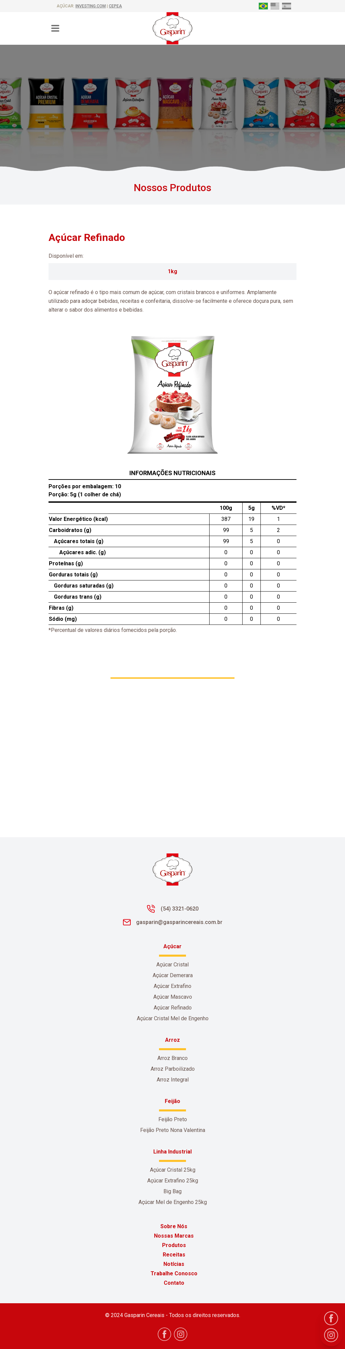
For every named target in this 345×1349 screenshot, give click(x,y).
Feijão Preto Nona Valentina (172, 1130)
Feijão (172, 1101)
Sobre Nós (173, 1226)
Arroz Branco (172, 1058)
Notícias (173, 1264)
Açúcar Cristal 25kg (172, 1170)
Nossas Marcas (174, 1236)
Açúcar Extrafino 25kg (172, 1180)
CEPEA (115, 6)
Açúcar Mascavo (172, 997)
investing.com (90, 6)
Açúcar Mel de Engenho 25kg (172, 1202)
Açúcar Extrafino (172, 986)
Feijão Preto (172, 1119)
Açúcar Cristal (172, 964)
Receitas (174, 1254)
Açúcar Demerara (173, 975)
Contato (174, 1283)
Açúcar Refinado (173, 1007)
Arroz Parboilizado (173, 1069)
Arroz (172, 1040)
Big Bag (172, 1191)
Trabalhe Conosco (174, 1273)
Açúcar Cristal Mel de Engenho (173, 1018)
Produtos (174, 1245)
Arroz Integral (173, 1079)
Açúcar (172, 946)
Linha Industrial (172, 1151)
